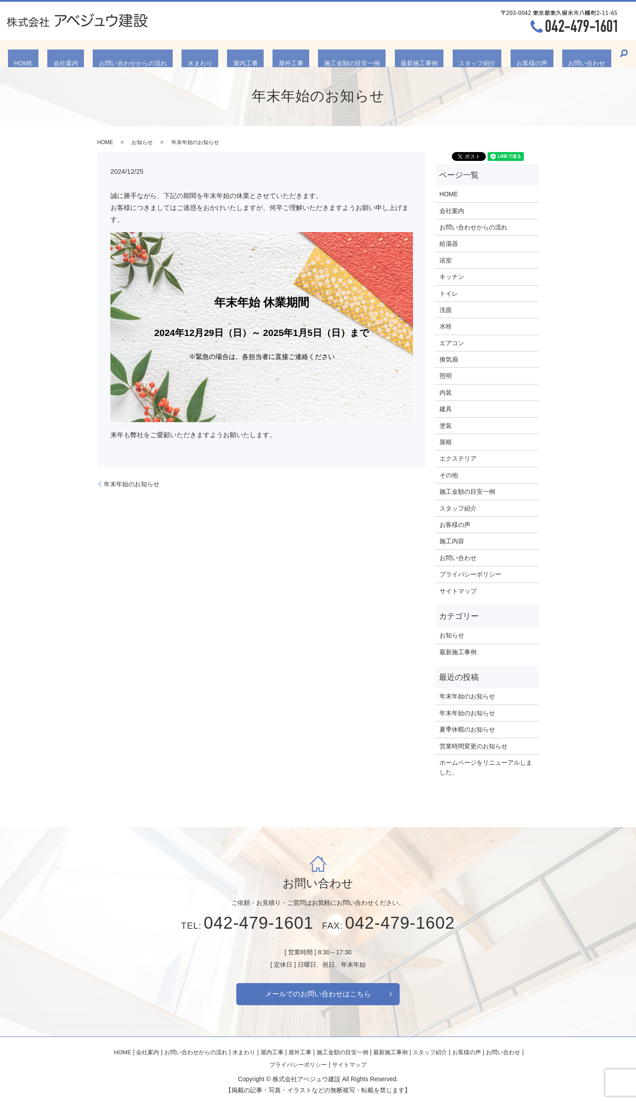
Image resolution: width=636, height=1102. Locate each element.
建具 (445, 408)
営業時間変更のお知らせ (473, 746)
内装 (445, 392)
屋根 (445, 442)
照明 (445, 375)
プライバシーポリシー (470, 574)
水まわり (224, 53)
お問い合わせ (527, 53)
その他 (448, 475)
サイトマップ (458, 591)
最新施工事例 (395, 53)
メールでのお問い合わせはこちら (318, 994)
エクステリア (458, 458)
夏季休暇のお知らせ (467, 729)
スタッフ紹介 (441, 53)
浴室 (445, 260)
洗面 (445, 309)
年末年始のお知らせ (131, 484)
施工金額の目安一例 (340, 53)
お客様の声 (484, 53)
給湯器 (448, 243)
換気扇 (448, 359)
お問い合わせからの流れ (168, 53)
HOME (82, 53)
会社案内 (113, 53)
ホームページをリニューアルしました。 (485, 767)
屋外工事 (291, 53)
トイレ (448, 293)
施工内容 (451, 541)
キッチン (451, 276)
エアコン (451, 343)
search (559, 53)
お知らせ (142, 142)
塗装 (445, 425)
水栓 (445, 326)
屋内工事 (257, 53)
